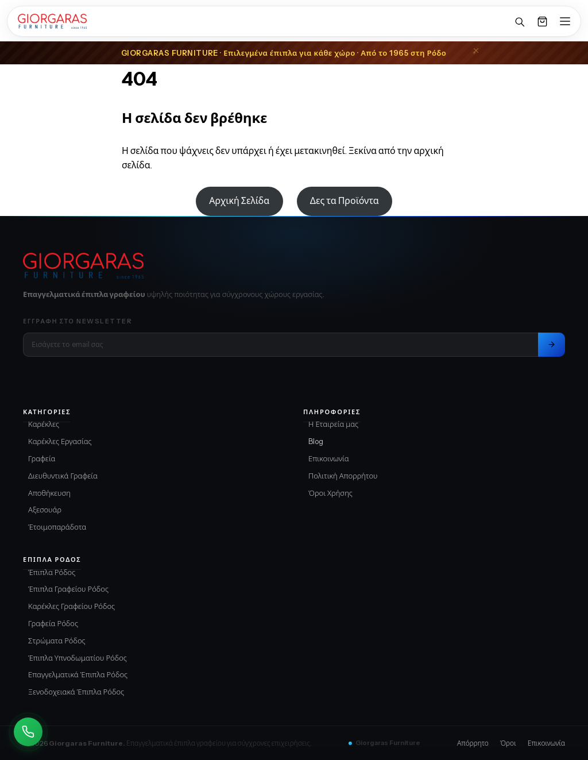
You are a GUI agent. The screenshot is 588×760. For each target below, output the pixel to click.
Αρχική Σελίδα (239, 200)
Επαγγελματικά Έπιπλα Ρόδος (77, 674)
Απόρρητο (473, 743)
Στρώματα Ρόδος (57, 640)
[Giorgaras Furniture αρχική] (294, 266)
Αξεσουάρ (44, 509)
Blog (315, 441)
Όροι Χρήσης (330, 492)
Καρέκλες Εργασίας (60, 441)
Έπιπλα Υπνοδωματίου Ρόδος (77, 657)
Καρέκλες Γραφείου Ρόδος (71, 606)
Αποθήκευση (49, 492)
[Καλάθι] (542, 21)
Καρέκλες (43, 424)
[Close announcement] (476, 50)
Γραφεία (42, 458)
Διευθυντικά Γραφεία (63, 475)
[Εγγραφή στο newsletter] (551, 345)
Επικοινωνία (328, 458)
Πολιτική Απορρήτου (343, 475)
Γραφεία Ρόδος (53, 623)
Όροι (508, 743)
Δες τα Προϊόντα (344, 200)
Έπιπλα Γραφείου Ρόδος (68, 588)
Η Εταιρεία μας (333, 424)
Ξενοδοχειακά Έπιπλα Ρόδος (76, 691)
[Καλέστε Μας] (28, 731)
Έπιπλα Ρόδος (51, 572)
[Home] (52, 21)
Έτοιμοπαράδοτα (57, 526)
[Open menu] (565, 21)
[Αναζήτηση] (519, 21)
